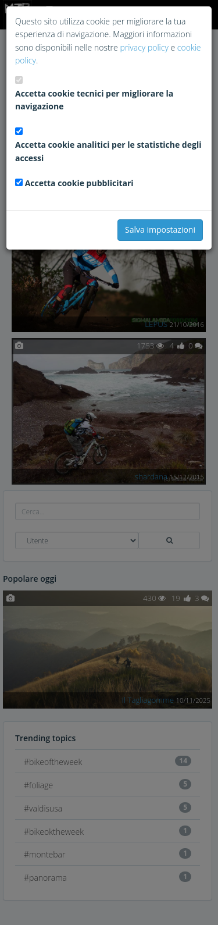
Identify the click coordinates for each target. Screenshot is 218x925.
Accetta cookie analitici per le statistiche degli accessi (108, 151)
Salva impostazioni (160, 229)
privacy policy (144, 47)
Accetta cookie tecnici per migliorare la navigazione (94, 100)
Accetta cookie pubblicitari (79, 182)
